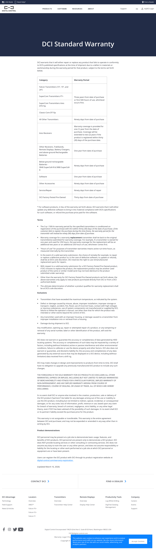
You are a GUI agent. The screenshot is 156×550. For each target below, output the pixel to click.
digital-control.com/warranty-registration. (55, 460)
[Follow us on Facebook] (4, 530)
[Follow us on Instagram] (9, 530)
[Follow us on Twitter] (15, 530)
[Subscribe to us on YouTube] (20, 530)
